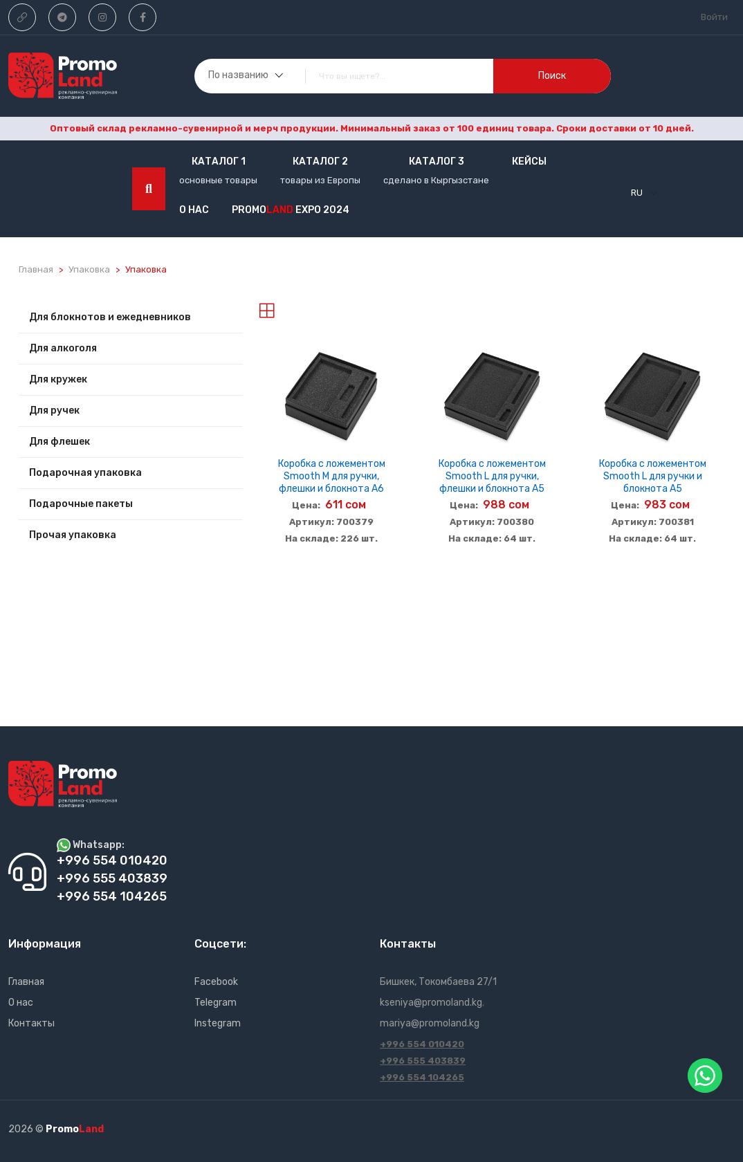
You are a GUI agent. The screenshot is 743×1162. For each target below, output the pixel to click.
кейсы (529, 161)
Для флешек (59, 442)
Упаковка (89, 269)
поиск (552, 76)
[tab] (266, 311)
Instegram (217, 1023)
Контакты (31, 1023)
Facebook (216, 982)
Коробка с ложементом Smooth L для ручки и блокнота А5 (652, 476)
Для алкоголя (63, 348)
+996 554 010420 (422, 1044)
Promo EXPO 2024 (290, 210)
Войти (714, 17)
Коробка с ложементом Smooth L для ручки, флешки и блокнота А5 (492, 476)
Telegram (215, 1002)
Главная (36, 269)
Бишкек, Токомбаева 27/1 (438, 982)
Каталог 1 (219, 161)
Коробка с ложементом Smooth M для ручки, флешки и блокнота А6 (331, 476)
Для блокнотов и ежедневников (110, 317)
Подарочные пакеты (81, 504)
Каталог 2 (320, 161)
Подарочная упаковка (85, 473)
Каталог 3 (436, 161)
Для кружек (58, 379)
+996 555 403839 (423, 1060)
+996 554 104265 (422, 1077)
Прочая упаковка (72, 535)
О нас (194, 210)
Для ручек (54, 410)
